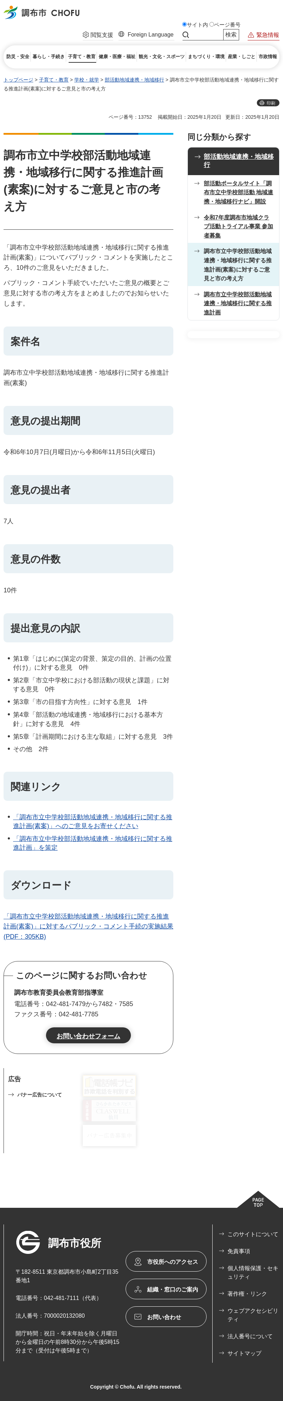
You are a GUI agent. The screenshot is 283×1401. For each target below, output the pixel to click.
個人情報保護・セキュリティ (252, 1272)
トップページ (18, 80)
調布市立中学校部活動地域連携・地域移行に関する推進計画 (238, 303)
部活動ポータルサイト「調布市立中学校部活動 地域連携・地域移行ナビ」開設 (238, 192)
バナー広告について (39, 1095)
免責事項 (238, 1251)
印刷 (271, 103)
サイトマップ (244, 1353)
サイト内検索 (186, 35)
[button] (98, 35)
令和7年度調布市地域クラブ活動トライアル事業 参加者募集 (238, 226)
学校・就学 (86, 80)
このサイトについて (252, 1234)
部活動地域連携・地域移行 (134, 80)
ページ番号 (227, 25)
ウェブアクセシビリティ (252, 1315)
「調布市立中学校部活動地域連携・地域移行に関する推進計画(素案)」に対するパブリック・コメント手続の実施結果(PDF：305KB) (88, 926)
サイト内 (197, 25)
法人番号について (250, 1336)
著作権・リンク (247, 1294)
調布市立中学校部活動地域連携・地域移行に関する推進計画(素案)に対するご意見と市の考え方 (238, 264)
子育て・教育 (54, 80)
